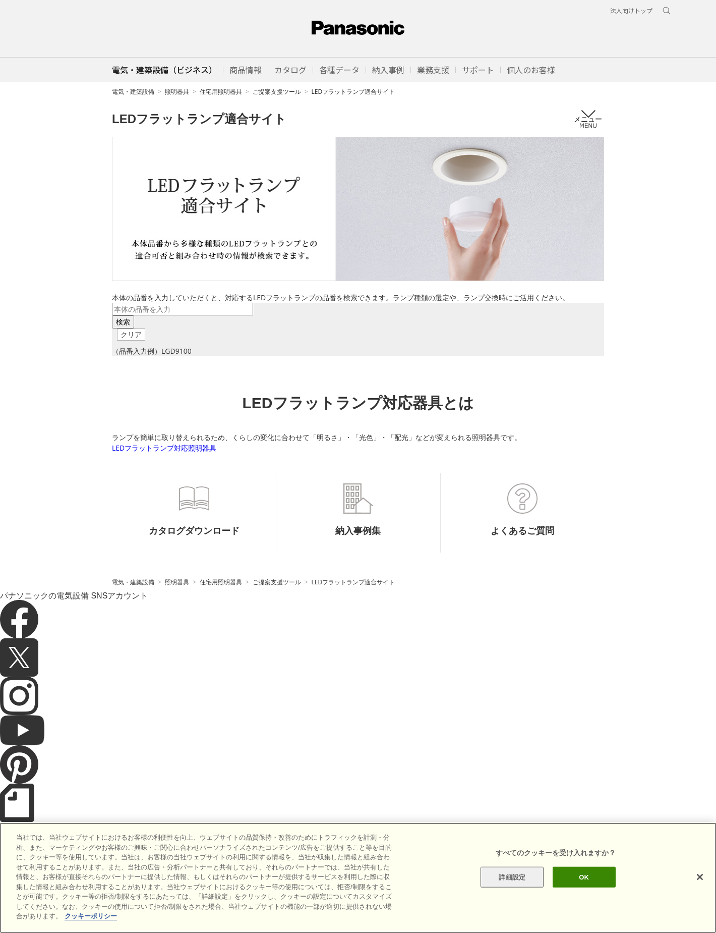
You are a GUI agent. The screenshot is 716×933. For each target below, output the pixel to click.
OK (584, 877)
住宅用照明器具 (221, 91)
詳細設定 (512, 877)
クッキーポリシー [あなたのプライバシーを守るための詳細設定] (91, 916)
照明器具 (177, 91)
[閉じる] (700, 877)
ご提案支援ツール (277, 91)
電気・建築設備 (133, 91)
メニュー (588, 119)
